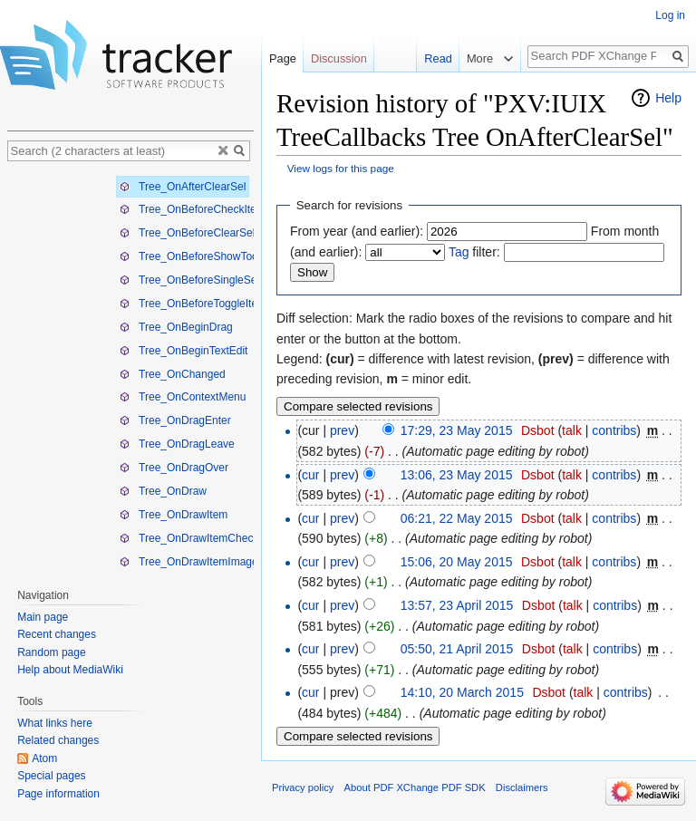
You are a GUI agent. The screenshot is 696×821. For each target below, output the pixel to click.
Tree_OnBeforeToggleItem (193, 303)
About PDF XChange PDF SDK (415, 787)
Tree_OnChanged (173, 374)
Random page (51, 652)
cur (310, 475)
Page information (58, 793)
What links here (54, 723)
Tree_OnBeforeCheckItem (193, 209)
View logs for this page (340, 168)
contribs (614, 430)
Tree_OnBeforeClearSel (187, 233)
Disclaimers (522, 787)
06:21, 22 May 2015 (457, 518)
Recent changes (56, 634)
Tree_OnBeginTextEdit (183, 351)
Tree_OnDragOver (174, 467)
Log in (670, 15)
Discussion (339, 58)
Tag (459, 252)
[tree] (130, 370)
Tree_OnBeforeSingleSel (189, 280)
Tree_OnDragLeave (177, 444)
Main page (42, 617)
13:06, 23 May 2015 (457, 475)
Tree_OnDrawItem (173, 515)
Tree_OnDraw (163, 491)
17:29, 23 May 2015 (457, 430)
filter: (474, 252)
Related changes (58, 740)
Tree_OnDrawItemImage (189, 562)
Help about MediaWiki (70, 669)
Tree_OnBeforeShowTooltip (196, 256)
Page (282, 58)
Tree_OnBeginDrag (176, 327)
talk (572, 430)
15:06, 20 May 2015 (457, 562)
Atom (44, 758)
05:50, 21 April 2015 (457, 649)
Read (433, 58)
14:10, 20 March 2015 (462, 692)
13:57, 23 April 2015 (457, 605)
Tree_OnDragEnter (175, 420)
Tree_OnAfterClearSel (183, 187)
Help (668, 98)
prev (342, 430)
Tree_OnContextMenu (183, 397)
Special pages (51, 775)
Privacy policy (303, 787)
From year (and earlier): (356, 231)
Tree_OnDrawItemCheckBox (198, 538)
